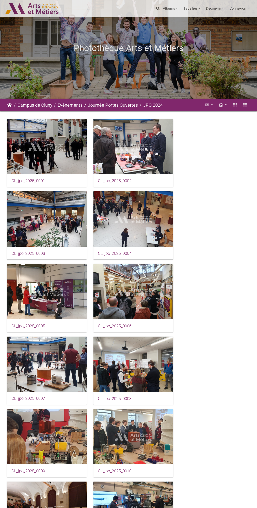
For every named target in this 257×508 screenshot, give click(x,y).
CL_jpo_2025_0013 (28, 460)
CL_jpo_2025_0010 (28, 390)
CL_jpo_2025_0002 (111, 179)
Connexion (237, 8)
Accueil (9, 105)
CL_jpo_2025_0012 (195, 390)
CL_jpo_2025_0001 (28, 179)
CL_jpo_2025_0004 (28, 249)
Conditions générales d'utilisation (147, 500)
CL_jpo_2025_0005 (111, 249)
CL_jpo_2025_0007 (28, 319)
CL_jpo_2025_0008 (111, 319)
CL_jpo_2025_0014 (111, 460)
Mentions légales (104, 500)
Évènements (70, 105)
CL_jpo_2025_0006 (195, 249)
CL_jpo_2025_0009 (195, 319)
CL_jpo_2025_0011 (111, 390)
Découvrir (213, 8)
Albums (169, 8)
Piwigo (72, 500)
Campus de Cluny (34, 105)
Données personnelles (193, 500)
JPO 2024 (153, 105)
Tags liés (191, 8)
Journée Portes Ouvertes (113, 105)
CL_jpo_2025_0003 (195, 179)
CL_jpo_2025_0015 (195, 460)
